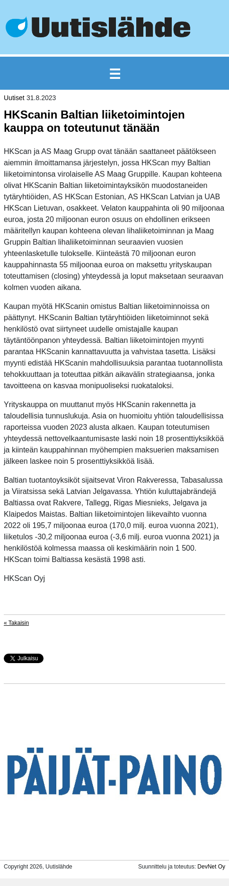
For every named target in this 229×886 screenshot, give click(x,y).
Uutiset (14, 98)
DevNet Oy (211, 866)
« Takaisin (16, 623)
